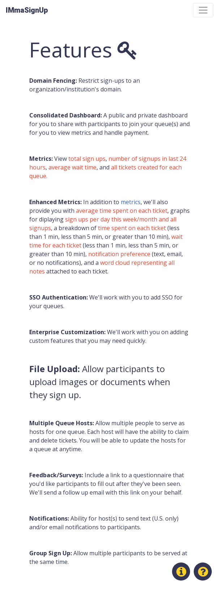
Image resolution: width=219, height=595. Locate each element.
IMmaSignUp (27, 10)
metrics (131, 202)
